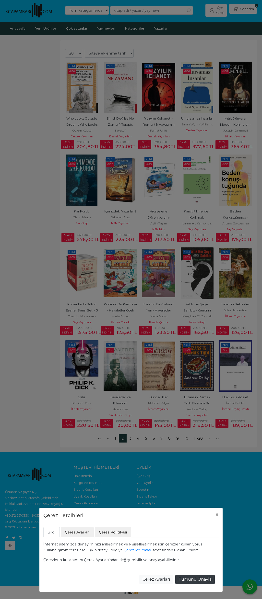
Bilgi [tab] (52, 532)
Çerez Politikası (138, 550)
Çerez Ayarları (156, 579)
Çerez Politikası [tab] (113, 532)
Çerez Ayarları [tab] (77, 532)
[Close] (217, 514)
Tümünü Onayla (195, 579)
